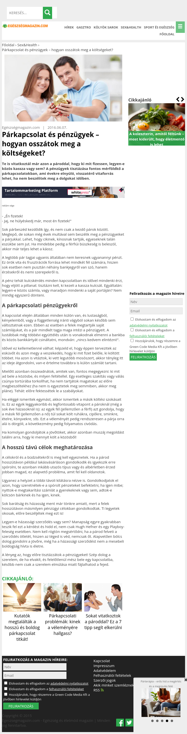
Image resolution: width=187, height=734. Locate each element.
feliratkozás (143, 356)
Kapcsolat (102, 660)
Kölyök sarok (106, 27)
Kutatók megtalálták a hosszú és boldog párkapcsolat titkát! (22, 624)
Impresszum (104, 665)
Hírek (69, 27)
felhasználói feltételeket (147, 336)
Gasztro (83, 27)
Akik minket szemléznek (114, 685)
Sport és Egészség (159, 27)
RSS (99, 690)
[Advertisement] (156, 72)
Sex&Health (131, 27)
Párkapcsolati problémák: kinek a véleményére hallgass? (63, 621)
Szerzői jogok (105, 680)
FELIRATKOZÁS (21, 706)
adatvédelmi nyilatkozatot (149, 325)
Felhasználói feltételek (112, 675)
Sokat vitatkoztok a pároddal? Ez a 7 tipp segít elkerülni (103, 618)
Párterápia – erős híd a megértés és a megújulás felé (161, 698)
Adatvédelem (105, 670)
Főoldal (166, 34)
